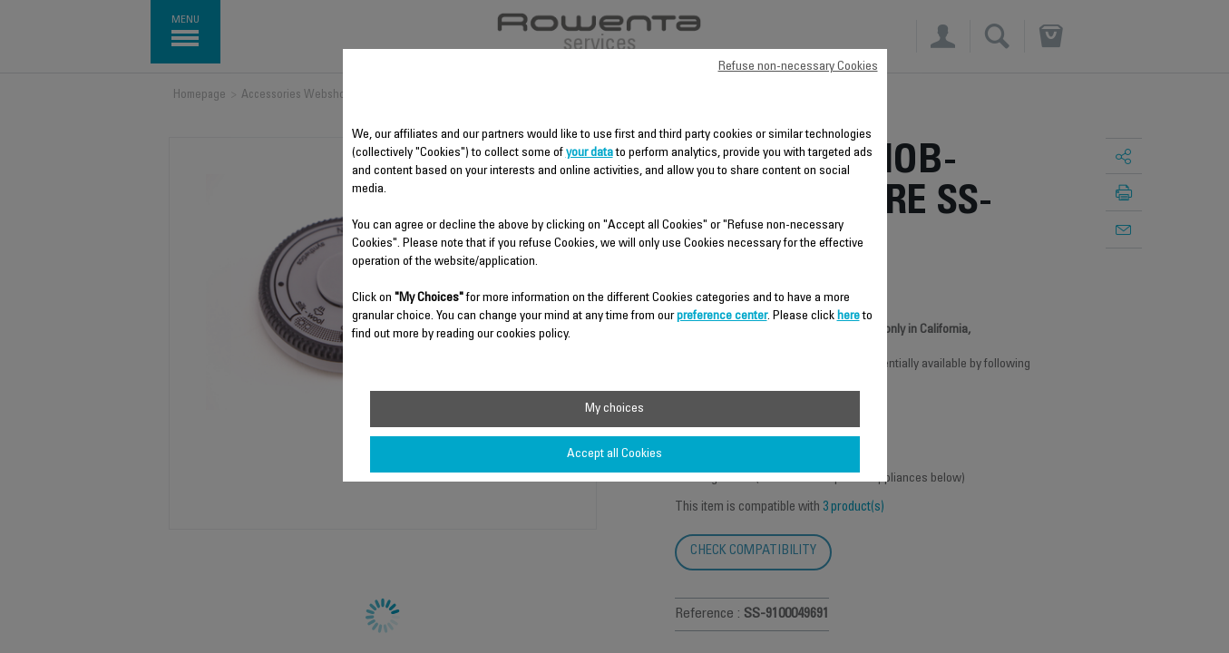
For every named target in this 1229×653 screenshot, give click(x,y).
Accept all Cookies (614, 454)
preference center (722, 316)
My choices (614, 409)
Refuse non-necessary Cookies (798, 67)
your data (589, 153)
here (848, 316)
